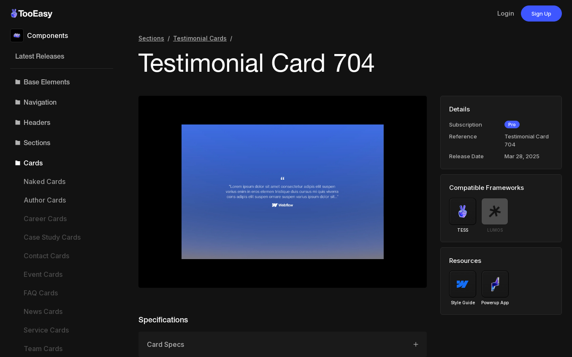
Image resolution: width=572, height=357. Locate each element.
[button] (61, 82)
